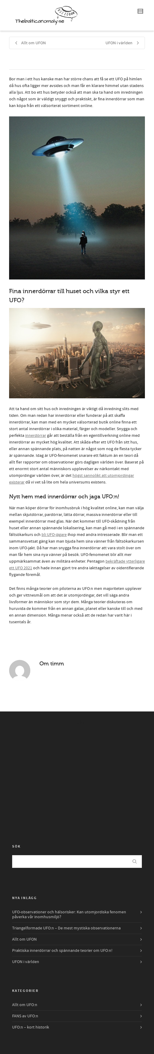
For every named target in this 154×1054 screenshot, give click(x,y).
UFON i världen (25, 962)
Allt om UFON (24, 939)
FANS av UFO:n (25, 1016)
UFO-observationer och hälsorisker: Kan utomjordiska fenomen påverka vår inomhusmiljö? (69, 914)
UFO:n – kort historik (30, 1027)
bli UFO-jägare (54, 534)
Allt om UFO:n (24, 1005)
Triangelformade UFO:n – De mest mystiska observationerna (66, 928)
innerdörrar (35, 435)
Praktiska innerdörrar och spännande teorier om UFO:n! (62, 950)
